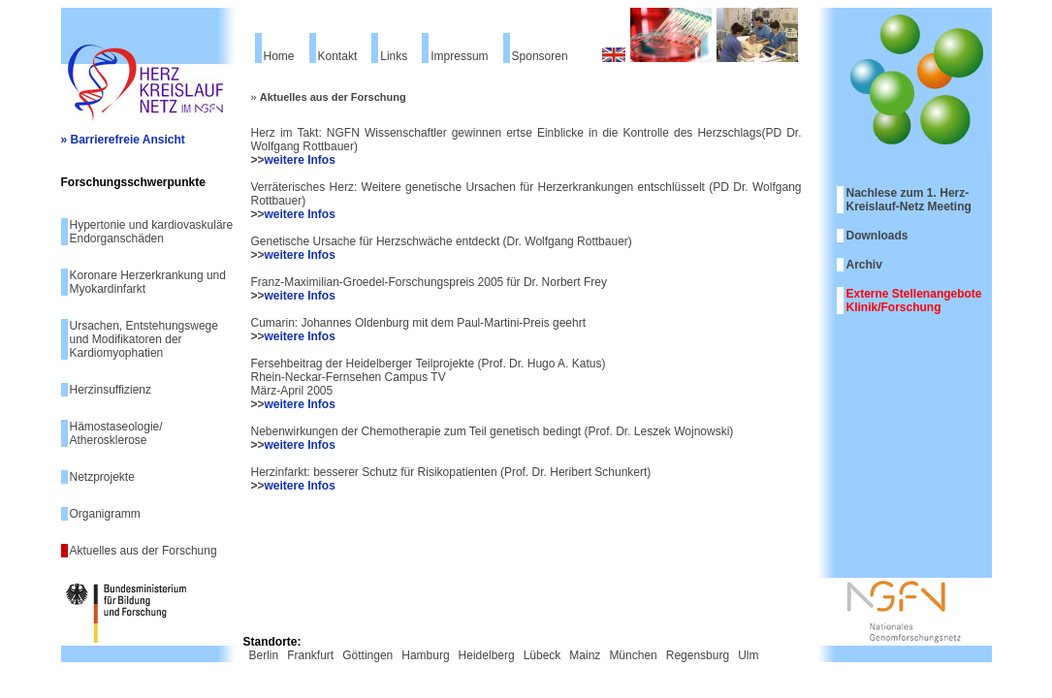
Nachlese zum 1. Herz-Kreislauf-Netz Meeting (909, 199)
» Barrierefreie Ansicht (123, 139)
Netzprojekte (102, 477)
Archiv (864, 264)
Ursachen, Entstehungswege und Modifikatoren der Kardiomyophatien (144, 339)
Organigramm (105, 514)
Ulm (748, 655)
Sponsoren (540, 56)
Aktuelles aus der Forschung (143, 550)
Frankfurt (310, 655)
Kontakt (338, 56)
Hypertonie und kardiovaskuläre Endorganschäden (152, 231)
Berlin (264, 655)
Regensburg (697, 655)
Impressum (459, 56)
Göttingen (367, 655)
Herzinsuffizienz (110, 390)
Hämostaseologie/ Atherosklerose (116, 433)
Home (279, 56)
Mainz (584, 655)
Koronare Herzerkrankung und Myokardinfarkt (148, 282)
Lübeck (542, 655)
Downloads (877, 235)
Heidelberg (487, 655)
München (632, 655)
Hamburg (425, 655)
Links (393, 56)
